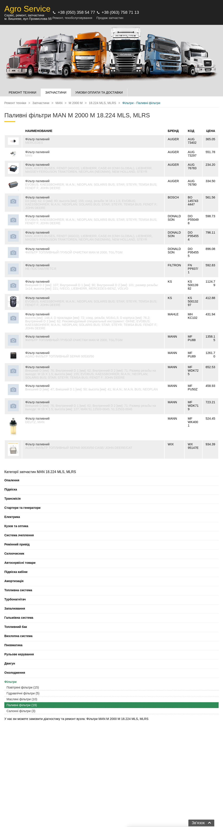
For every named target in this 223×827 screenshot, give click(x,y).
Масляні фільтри (22, 699)
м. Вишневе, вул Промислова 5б (28, 19)
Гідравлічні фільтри (23, 693)
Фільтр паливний (37, 139)
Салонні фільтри (21, 711)
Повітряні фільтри (23, 687)
